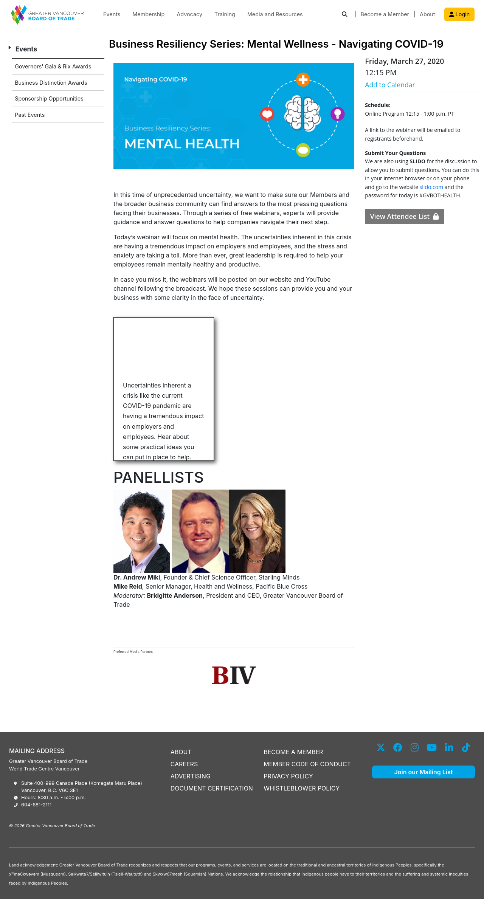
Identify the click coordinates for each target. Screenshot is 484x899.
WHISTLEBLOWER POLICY (302, 788)
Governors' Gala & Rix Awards (53, 66)
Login (459, 14)
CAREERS (184, 764)
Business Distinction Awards (51, 82)
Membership (148, 14)
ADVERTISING (191, 776)
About (427, 14)
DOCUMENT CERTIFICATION (212, 788)
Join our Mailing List (423, 772)
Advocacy (189, 14)
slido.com (432, 187)
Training (224, 14)
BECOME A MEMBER (293, 752)
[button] (344, 14)
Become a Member (385, 14)
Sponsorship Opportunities (49, 98)
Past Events (30, 115)
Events (112, 14)
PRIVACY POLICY (288, 776)
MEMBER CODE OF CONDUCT (307, 764)
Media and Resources (275, 14)
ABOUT (181, 752)
